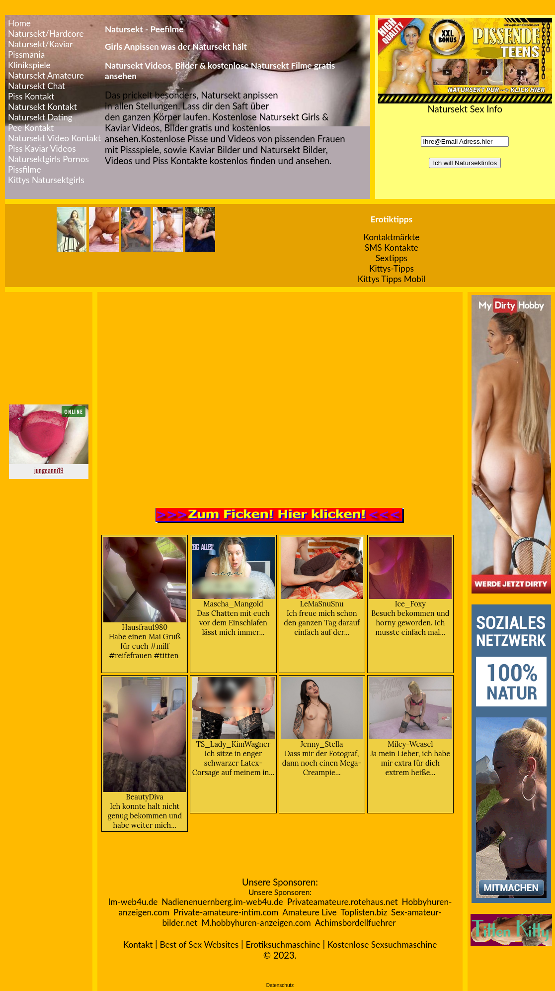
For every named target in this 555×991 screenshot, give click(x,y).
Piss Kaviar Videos (42, 148)
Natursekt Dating (40, 117)
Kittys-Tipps (391, 268)
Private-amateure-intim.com (225, 912)
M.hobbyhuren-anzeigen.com (256, 922)
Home (19, 23)
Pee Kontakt (31, 127)
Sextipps (391, 258)
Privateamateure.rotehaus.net (342, 901)
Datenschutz (280, 985)
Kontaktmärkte (392, 237)
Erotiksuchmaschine (282, 944)
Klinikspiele (29, 65)
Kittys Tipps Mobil (391, 279)
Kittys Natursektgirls (46, 180)
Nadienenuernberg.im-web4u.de (222, 901)
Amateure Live (309, 912)
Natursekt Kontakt (42, 106)
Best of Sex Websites (198, 944)
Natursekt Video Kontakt (54, 138)
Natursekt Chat (36, 86)
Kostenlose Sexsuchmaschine (382, 944)
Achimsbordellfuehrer (355, 922)
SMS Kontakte (391, 247)
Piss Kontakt (31, 96)
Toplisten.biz (364, 912)
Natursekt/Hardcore (46, 33)
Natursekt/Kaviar (40, 44)
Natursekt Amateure (46, 75)
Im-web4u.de (133, 901)
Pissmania (26, 54)
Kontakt (138, 944)
